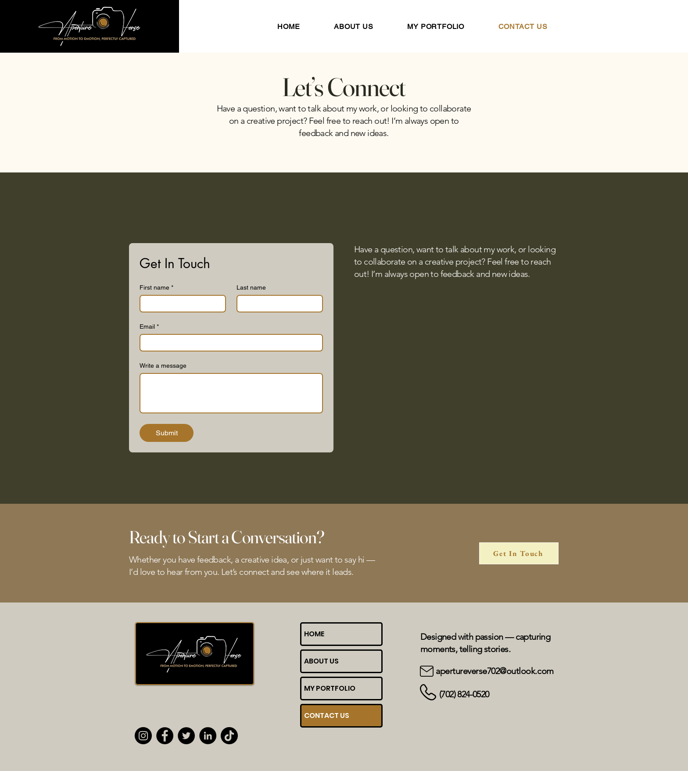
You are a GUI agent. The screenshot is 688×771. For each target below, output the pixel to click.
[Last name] (277, 304)
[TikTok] (229, 735)
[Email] (228, 343)
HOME (314, 634)
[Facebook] (164, 735)
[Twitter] (186, 735)
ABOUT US (321, 661)
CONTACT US (326, 715)
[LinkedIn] (207, 735)
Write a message (163, 365)
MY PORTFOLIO (329, 688)
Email (149, 326)
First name (156, 287)
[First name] (180, 304)
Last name (251, 287)
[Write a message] (231, 393)
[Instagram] (143, 735)
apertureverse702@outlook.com (495, 671)
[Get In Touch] (519, 553)
